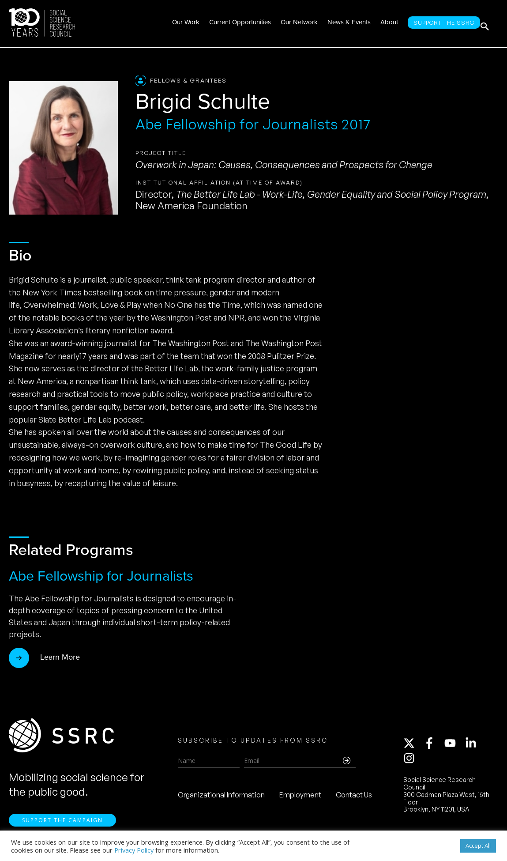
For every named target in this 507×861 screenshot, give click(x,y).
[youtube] (454, 746)
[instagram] (410, 761)
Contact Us (354, 797)
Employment (300, 797)
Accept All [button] (478, 846)
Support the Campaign (62, 826)
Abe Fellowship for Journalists (101, 575)
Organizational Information (221, 797)
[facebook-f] (433, 746)
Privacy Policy (134, 850)
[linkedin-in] (474, 746)
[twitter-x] (413, 746)
